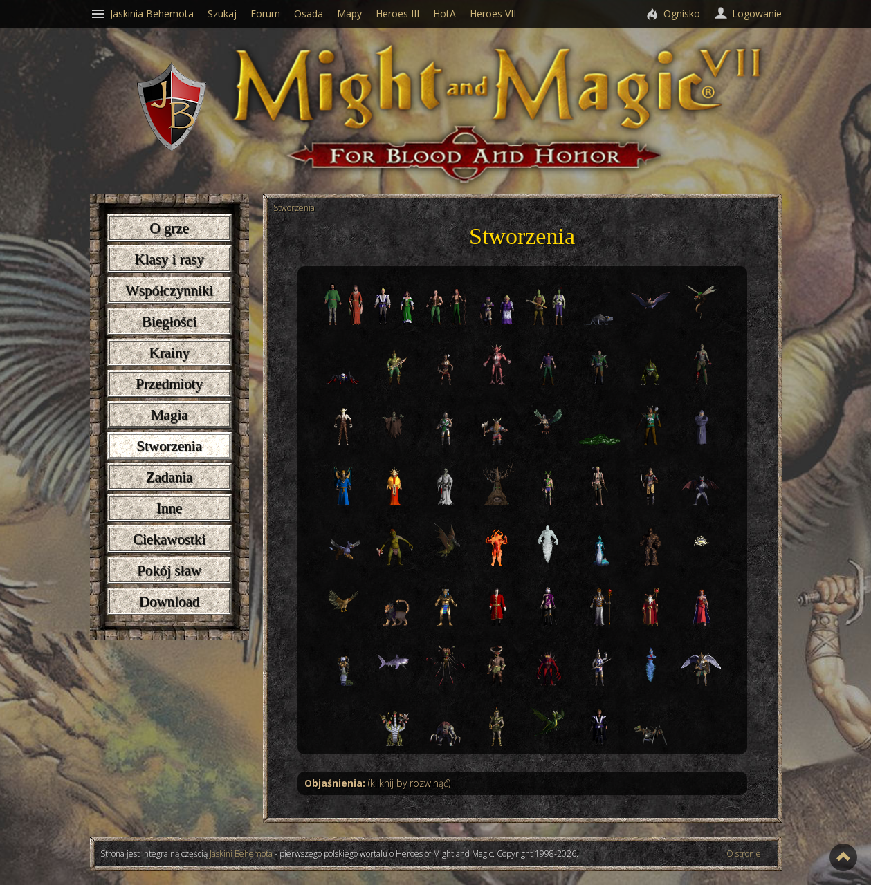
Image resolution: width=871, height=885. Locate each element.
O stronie (743, 853)
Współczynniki (169, 290)
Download (169, 601)
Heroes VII (493, 13)
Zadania (169, 477)
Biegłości (169, 321)
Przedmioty (169, 383)
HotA (444, 13)
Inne (169, 508)
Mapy (349, 13)
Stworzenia (168, 446)
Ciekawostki (169, 539)
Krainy (169, 352)
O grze (169, 228)
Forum (265, 13)
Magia (169, 415)
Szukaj (222, 13)
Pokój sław (169, 570)
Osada (308, 13)
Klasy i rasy (168, 259)
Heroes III (397, 13)
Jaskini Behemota (241, 853)
